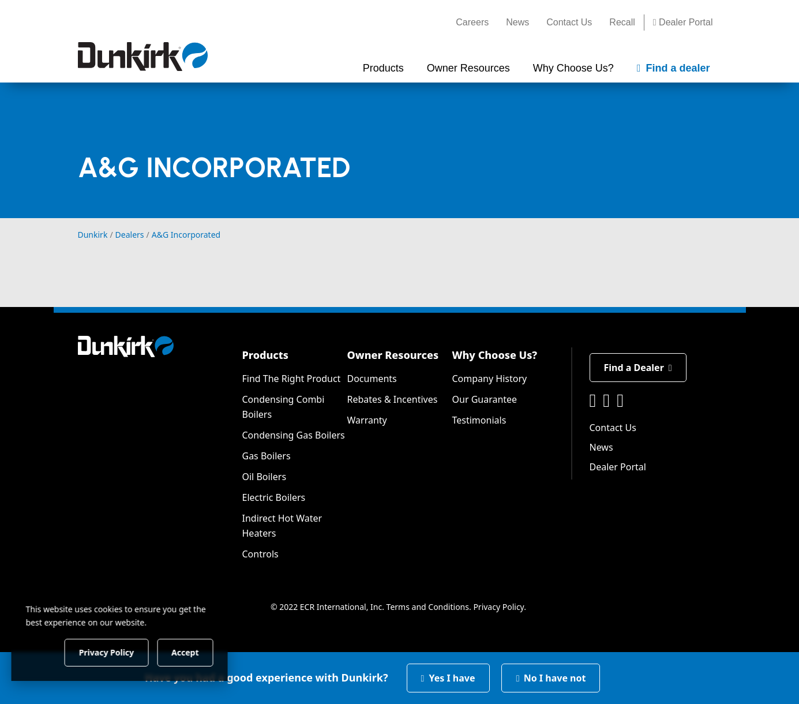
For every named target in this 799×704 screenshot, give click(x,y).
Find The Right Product (291, 378)
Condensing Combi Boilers (283, 407)
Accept (197, 651)
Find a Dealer (638, 367)
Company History (489, 378)
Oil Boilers (264, 476)
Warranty (367, 420)
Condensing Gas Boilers (293, 435)
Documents (372, 378)
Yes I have (448, 678)
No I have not (551, 678)
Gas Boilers (266, 456)
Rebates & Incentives (392, 399)
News (517, 22)
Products (265, 355)
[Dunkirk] (143, 57)
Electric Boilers (274, 497)
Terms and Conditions (428, 606)
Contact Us (569, 22)
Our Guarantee (484, 399)
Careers (472, 22)
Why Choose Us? (495, 355)
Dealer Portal (683, 22)
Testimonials (479, 420)
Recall (622, 22)
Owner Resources (393, 355)
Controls (260, 554)
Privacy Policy (498, 606)
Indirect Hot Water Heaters (282, 526)
